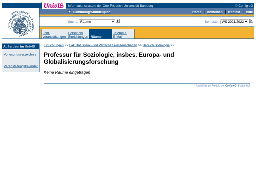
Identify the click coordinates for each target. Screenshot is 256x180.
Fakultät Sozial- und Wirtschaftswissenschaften (103, 45)
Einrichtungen (54, 45)
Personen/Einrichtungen (78, 34)
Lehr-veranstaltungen (54, 34)
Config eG (230, 85)
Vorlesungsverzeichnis (20, 54)
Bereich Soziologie (156, 45)
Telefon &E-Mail (120, 34)
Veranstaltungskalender (21, 66)
